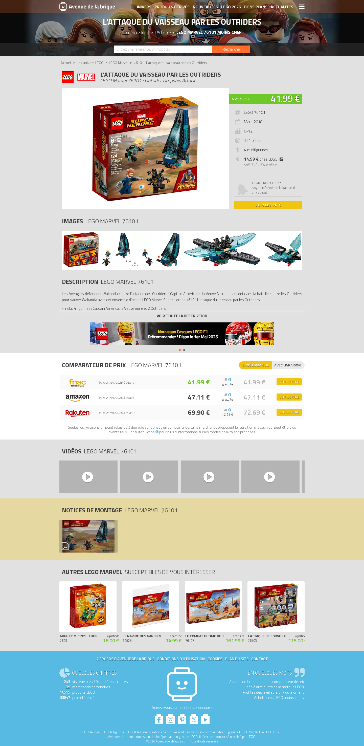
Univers (143, 7)
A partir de (241, 99)
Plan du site (236, 659)
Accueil (66, 62)
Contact (259, 659)
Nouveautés (205, 7)
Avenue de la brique (87, 6)
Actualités (282, 7)
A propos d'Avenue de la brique (125, 659)
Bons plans (255, 7)
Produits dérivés (172, 7)
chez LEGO (264, 159)
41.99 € (285, 98)
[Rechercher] (231, 49)
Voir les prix (268, 205)
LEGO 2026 (231, 7)
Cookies (215, 659)
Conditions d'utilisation (181, 659)
